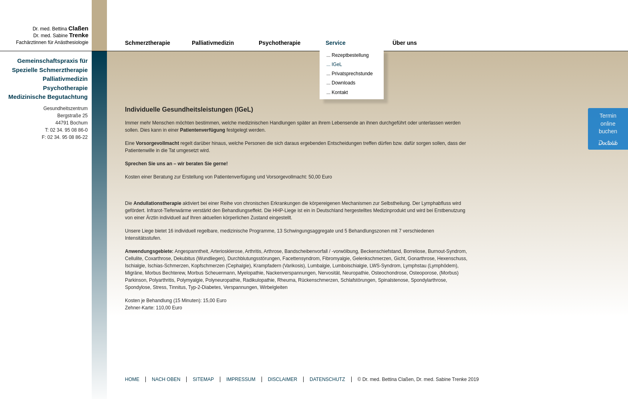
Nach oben (166, 379)
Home (132, 379)
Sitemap (203, 379)
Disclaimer (282, 379)
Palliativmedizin (213, 43)
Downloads (343, 83)
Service (336, 43)
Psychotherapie (279, 43)
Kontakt (340, 92)
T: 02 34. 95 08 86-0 (66, 130)
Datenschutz (327, 379)
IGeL (337, 64)
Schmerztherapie (147, 43)
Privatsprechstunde (352, 73)
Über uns (404, 43)
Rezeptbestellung (350, 55)
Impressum (241, 379)
